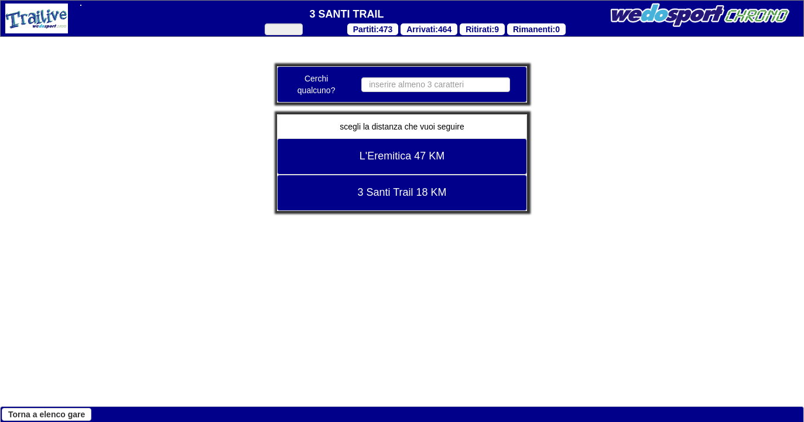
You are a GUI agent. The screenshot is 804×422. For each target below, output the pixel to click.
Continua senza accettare (139, 396)
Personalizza (308, 396)
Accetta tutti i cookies (417, 396)
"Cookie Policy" (312, 257)
